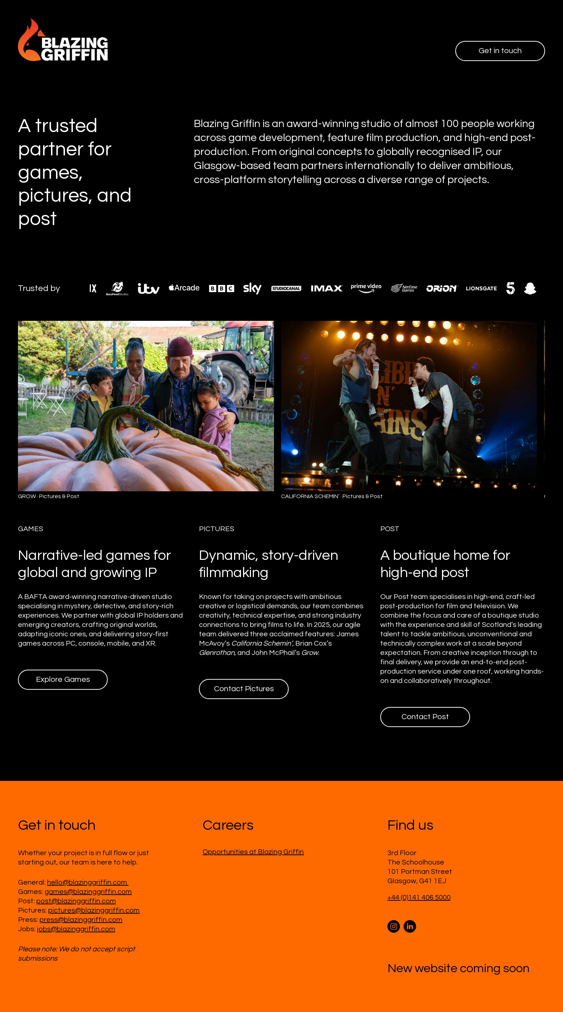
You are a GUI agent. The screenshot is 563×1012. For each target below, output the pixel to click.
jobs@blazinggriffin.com (76, 929)
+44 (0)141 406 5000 (419, 897)
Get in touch (500, 51)
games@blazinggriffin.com (88, 891)
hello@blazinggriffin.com (88, 882)
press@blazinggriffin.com (80, 919)
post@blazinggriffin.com (76, 901)
